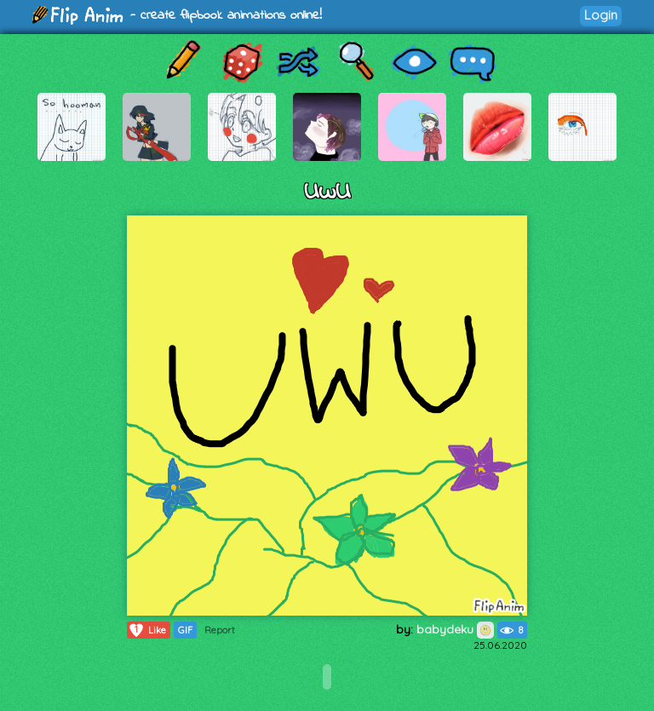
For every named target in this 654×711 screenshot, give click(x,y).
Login (600, 15)
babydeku (455, 629)
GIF (185, 630)
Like (147, 630)
